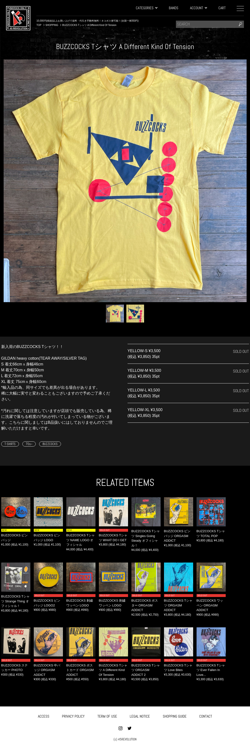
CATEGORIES (146, 7)
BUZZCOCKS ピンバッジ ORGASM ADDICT (177, 535)
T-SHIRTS (10, 444)
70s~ (29, 444)
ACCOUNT (198, 7)
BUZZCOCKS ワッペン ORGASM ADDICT (210, 605)
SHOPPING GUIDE (175, 715)
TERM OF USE (107, 715)
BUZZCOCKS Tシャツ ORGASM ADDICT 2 (145, 670)
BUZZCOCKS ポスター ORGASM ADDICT (144, 605)
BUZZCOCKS (50, 444)
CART (222, 7)
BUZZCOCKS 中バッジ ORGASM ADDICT (47, 670)
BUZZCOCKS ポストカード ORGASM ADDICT (80, 670)
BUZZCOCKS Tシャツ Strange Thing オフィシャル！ (15, 601)
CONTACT (205, 715)
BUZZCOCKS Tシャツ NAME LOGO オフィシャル (80, 540)
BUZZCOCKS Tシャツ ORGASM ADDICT (178, 605)
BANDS (173, 7)
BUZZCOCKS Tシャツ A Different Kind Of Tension (113, 670)
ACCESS (43, 715)
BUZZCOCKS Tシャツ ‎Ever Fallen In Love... (211, 670)
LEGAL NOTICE (140, 715)
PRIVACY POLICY (73, 715)
